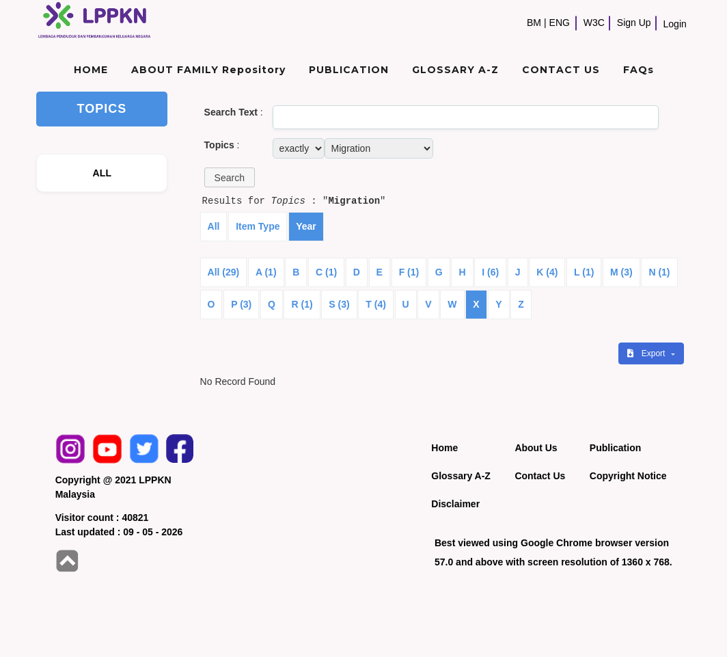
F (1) (409, 272)
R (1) (301, 304)
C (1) (326, 272)
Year (306, 226)
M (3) (621, 272)
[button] (229, 177)
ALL (102, 172)
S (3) (339, 304)
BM (534, 22)
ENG (559, 22)
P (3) (241, 304)
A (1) (266, 272)
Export (647, 353)
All (214, 226)
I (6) (490, 272)
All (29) (224, 272)
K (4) (547, 272)
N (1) (659, 272)
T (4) (376, 304)
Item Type (257, 226)
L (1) (584, 272)
